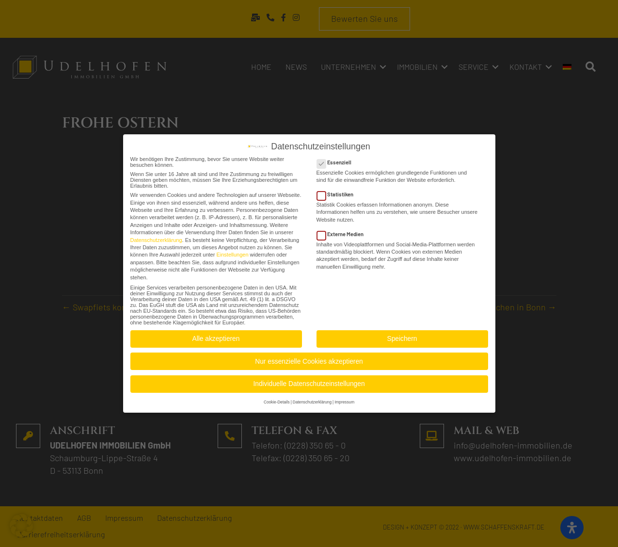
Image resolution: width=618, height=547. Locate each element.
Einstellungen (232, 251)
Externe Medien (343, 230)
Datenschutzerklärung (156, 236)
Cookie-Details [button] (277, 398)
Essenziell (337, 158)
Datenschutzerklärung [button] (312, 398)
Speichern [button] (402, 335)
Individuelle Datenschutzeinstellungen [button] (308, 380)
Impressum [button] (344, 398)
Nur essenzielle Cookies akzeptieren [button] (309, 357)
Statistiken (338, 190)
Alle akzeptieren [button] (216, 335)
